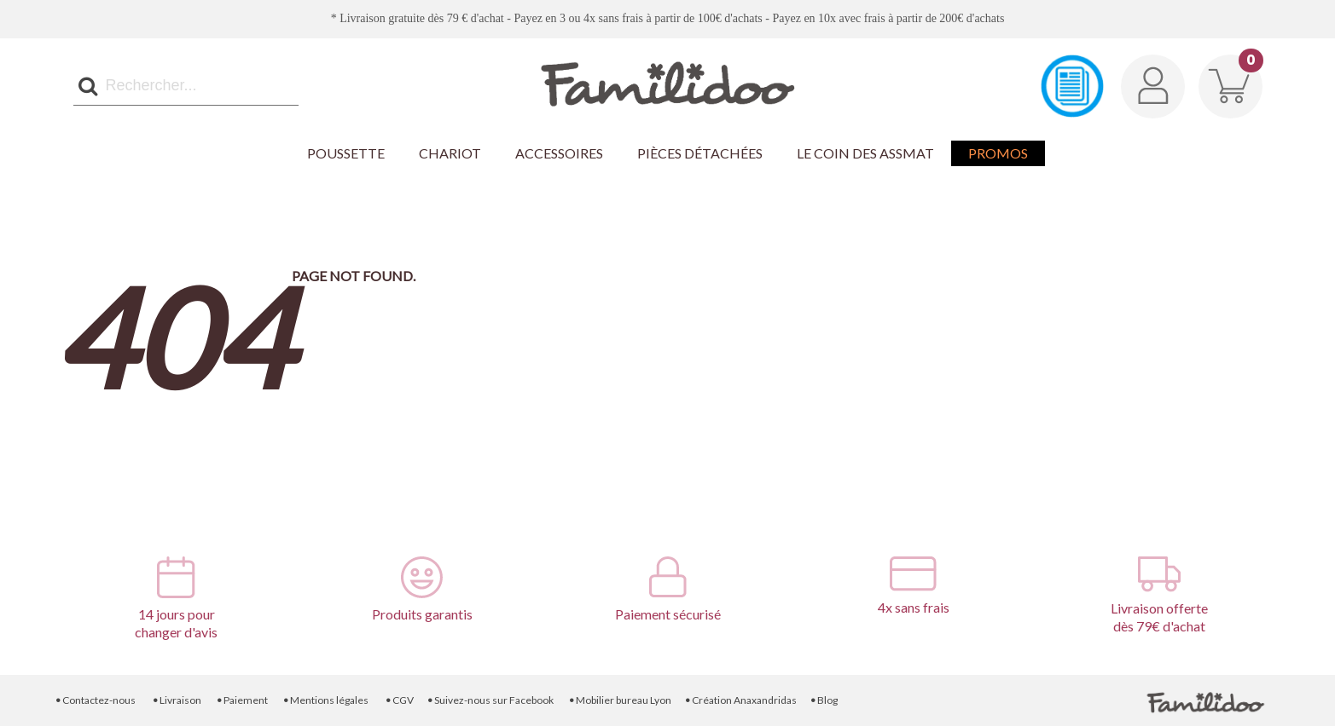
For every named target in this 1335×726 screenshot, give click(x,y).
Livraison (176, 700)
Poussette (346, 153)
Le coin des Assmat (865, 153)
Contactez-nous (95, 700)
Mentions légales (326, 700)
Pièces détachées (700, 153)
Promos (998, 153)
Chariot (450, 153)
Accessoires (559, 153)
